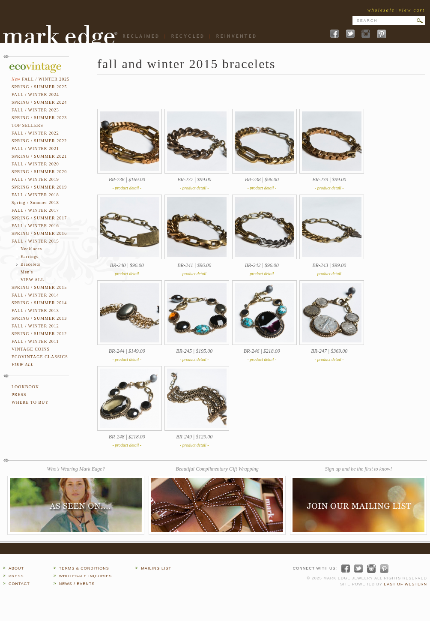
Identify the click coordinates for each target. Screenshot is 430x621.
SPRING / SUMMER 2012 (39, 333)
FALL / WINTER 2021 (35, 148)
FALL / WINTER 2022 (35, 133)
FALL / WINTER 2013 (35, 310)
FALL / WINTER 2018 (35, 194)
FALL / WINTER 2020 (35, 164)
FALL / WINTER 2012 (35, 326)
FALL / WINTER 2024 (35, 94)
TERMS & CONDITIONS (84, 568)
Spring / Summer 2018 (35, 202)
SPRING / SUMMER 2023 (39, 117)
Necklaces (31, 248)
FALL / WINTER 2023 (35, 110)
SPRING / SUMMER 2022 (39, 140)
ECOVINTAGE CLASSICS (40, 356)
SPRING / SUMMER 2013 (39, 318)
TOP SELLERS (27, 125)
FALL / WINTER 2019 (35, 179)
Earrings (30, 256)
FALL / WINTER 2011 (35, 341)
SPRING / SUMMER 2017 (39, 218)
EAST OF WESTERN (405, 584)
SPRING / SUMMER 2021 (39, 156)
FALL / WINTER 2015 (35, 241)
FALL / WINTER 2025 (45, 79)
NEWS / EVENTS (77, 584)
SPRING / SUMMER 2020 (39, 171)
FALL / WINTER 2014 (35, 295)
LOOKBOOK (25, 386)
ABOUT (16, 568)
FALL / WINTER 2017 (35, 210)
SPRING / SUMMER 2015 (39, 287)
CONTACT (19, 584)
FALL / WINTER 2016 (35, 225)
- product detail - (126, 188)
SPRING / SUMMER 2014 (39, 302)
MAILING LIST (156, 568)
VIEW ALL (32, 279)
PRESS (19, 394)
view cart (412, 9)
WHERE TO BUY (30, 402)
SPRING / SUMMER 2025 (39, 86)
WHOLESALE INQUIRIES (85, 576)
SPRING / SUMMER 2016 (39, 233)
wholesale (381, 9)
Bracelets (30, 264)
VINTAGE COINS (31, 349)
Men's (27, 272)
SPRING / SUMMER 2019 (39, 187)
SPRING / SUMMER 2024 (39, 102)
